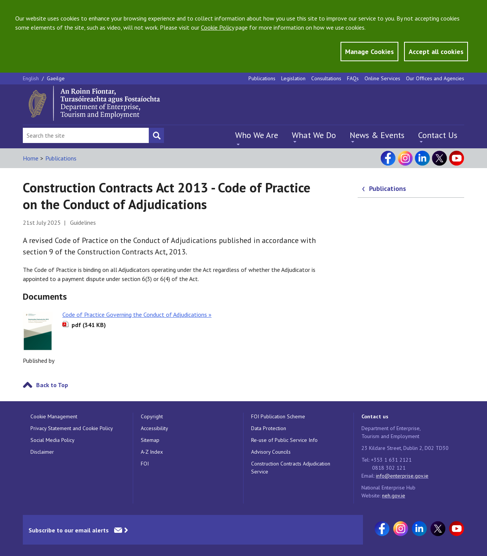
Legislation (293, 78)
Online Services (382, 78)
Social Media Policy (52, 440)
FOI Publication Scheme (278, 416)
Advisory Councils (271, 451)
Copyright (152, 416)
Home (30, 158)
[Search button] (156, 135)
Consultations (326, 78)
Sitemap (150, 440)
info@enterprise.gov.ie (402, 475)
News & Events (377, 135)
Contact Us (437, 135)
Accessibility (154, 428)
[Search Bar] (86, 135)
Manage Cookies (369, 51)
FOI (145, 463)
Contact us (374, 416)
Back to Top (52, 385)
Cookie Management (53, 416)
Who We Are (256, 135)
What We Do (314, 135)
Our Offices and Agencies (435, 78)
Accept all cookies (436, 51)
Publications (261, 78)
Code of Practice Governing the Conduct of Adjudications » (137, 314)
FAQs (353, 78)
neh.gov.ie (393, 495)
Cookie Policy (217, 27)
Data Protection (268, 428)
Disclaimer (42, 451)
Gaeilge (56, 78)
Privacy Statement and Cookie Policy (71, 428)
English (31, 78)
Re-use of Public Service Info (284, 440)
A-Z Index (152, 451)
